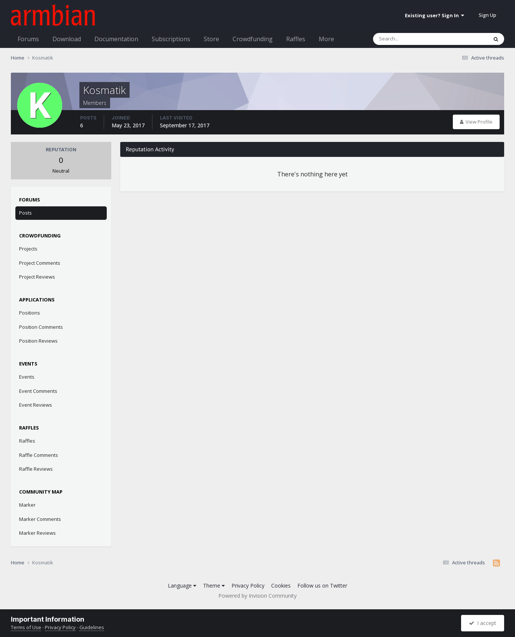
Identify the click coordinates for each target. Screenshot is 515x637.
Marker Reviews (37, 533)
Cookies (281, 585)
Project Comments (39, 263)
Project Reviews (37, 276)
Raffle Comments (38, 455)
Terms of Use (26, 627)
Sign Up (487, 15)
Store (211, 39)
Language (182, 585)
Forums (28, 39)
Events (26, 376)
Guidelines (91, 627)
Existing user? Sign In (434, 15)
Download (66, 39)
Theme (214, 585)
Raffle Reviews (36, 468)
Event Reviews (35, 404)
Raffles (295, 39)
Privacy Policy (247, 585)
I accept (482, 623)
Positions (29, 312)
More (326, 39)
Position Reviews (38, 340)
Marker (27, 504)
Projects (28, 248)
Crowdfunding (253, 39)
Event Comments (38, 391)
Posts (25, 212)
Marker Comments (40, 519)
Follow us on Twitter (322, 585)
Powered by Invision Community (257, 595)
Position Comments (41, 327)
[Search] (411, 39)
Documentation (116, 39)
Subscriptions (171, 39)
